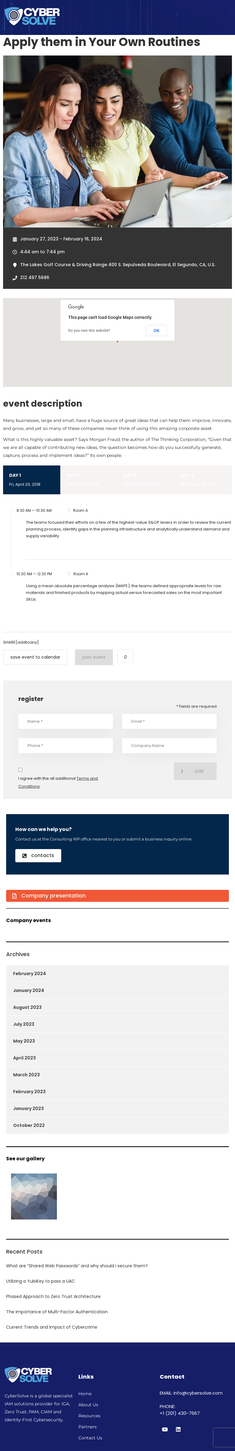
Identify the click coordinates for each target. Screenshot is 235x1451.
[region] (155, 1403)
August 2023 (27, 1007)
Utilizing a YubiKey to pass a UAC (40, 1281)
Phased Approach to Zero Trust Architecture (53, 1296)
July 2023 (23, 1024)
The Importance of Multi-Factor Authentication (57, 1312)
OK (156, 330)
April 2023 (24, 1058)
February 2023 (29, 1092)
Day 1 (31, 480)
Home (84, 1393)
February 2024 (29, 974)
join (192, 771)
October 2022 (29, 1125)
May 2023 (24, 1041)
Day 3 (146, 480)
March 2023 (26, 1075)
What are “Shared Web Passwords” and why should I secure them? (77, 1266)
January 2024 (28, 990)
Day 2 (88, 480)
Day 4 (203, 480)
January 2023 (28, 1108)
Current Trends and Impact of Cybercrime (51, 1327)
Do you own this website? (89, 330)
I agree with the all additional (58, 782)
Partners (87, 1427)
